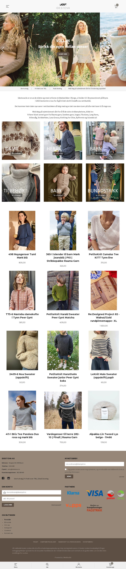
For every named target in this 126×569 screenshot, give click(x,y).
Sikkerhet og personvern (69, 543)
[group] (63, 49)
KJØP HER (63, 54)
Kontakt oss (8, 534)
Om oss (7, 526)
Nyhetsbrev (88, 543)
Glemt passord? (56, 506)
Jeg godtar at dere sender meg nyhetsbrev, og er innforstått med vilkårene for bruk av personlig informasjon (94, 471)
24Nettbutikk (67, 558)
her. (92, 111)
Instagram (8, 529)
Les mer (121, 478)
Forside (7, 520)
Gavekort (7, 531)
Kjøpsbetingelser (48, 543)
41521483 (12, 467)
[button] (123, 49)
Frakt (35, 543)
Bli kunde (7, 523)
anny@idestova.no (14, 470)
